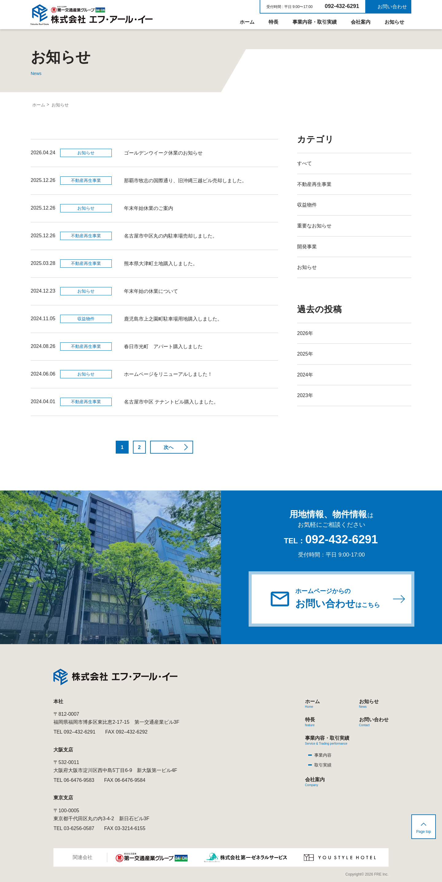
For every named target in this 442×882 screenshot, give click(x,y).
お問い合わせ (392, 6)
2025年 (305, 353)
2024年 (305, 374)
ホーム (247, 22)
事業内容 (323, 755)
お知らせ (394, 22)
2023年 (305, 395)
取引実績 (323, 764)
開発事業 (307, 246)
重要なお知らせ (314, 225)
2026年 (305, 333)
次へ (168, 447)
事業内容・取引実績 (315, 22)
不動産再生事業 (314, 184)
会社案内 (360, 22)
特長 (273, 22)
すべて (304, 163)
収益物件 (307, 204)
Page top (423, 831)
